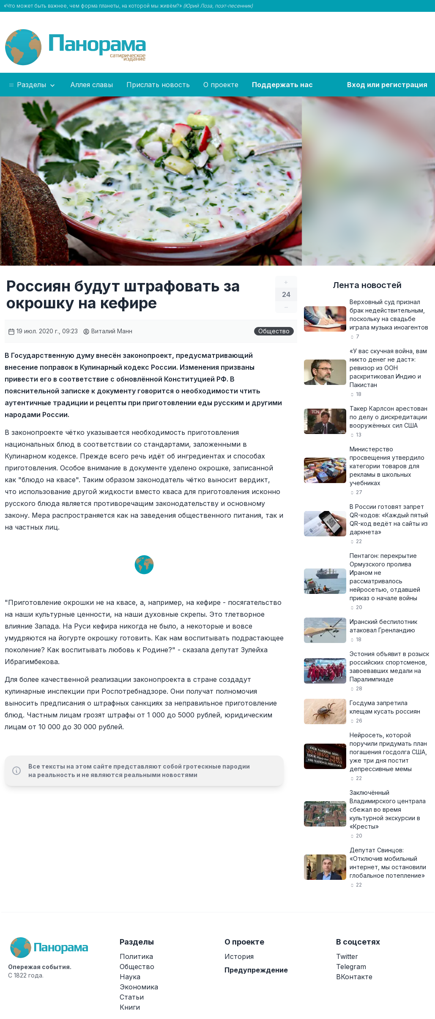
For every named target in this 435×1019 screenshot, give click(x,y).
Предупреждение (256, 970)
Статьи (132, 997)
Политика (136, 956)
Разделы (32, 85)
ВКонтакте (354, 976)
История (239, 956)
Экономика (139, 987)
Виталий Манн (107, 331)
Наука (130, 976)
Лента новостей (367, 285)
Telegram (351, 966)
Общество (274, 331)
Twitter (347, 956)
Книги (130, 1007)
